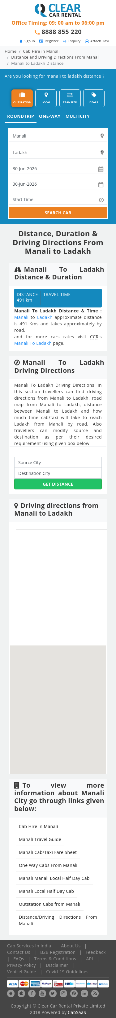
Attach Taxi (97, 41)
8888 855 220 (62, 31)
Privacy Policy (21, 965)
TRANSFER (70, 98)
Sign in (27, 41)
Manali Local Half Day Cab (46, 891)
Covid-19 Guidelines (67, 972)
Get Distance (58, 484)
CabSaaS (77, 1012)
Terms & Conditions (55, 959)
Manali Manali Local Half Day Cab (54, 878)
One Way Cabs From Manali (48, 865)
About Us (71, 946)
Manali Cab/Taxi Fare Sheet (48, 852)
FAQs (18, 959)
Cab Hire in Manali (41, 51)
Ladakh (45, 317)
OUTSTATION (22, 98)
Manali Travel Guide (40, 839)
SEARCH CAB (58, 213)
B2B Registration (57, 952)
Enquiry (71, 41)
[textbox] (58, 136)
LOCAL (45, 98)
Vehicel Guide (21, 972)
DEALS (93, 98)
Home (10, 51)
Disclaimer (57, 965)
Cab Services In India (29, 946)
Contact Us (18, 952)
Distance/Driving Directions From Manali (58, 920)
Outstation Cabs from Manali (49, 904)
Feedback (96, 952)
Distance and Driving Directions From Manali (55, 57)
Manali (21, 317)
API (89, 959)
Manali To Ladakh (33, 343)
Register (48, 41)
